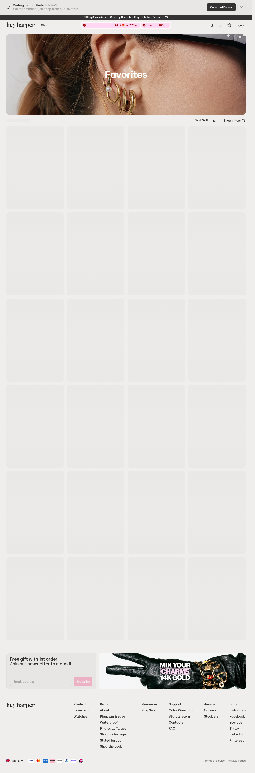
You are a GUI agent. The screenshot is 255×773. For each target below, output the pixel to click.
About (104, 710)
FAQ (172, 728)
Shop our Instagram (115, 734)
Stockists (211, 716)
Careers (210, 710)
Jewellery (81, 710)
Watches (80, 716)
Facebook (237, 716)
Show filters (235, 120)
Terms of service (215, 760)
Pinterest (237, 740)
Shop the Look (111, 746)
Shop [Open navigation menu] (44, 25)
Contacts (176, 722)
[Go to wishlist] (220, 25)
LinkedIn (236, 734)
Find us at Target (113, 728)
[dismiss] (241, 7)
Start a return (179, 716)
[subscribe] (83, 681)
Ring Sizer (149, 710)
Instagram (238, 710)
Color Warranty (181, 710)
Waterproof (109, 722)
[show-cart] (229, 25)
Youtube (236, 722)
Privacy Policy (237, 760)
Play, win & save (112, 716)
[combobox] (205, 120)
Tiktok (234, 728)
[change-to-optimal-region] (221, 7)
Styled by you (110, 740)
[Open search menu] (211, 25)
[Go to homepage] (20, 25)
